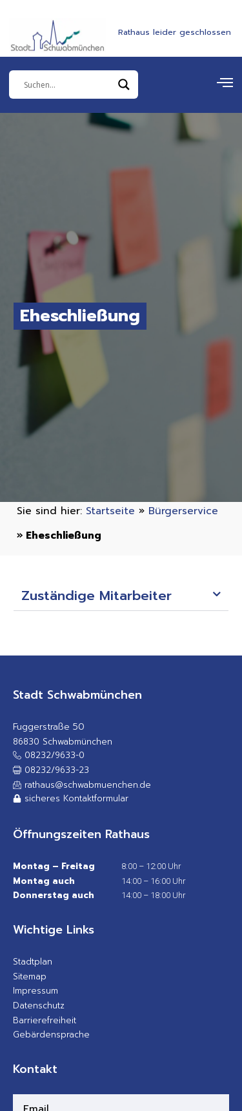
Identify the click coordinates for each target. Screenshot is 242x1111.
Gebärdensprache (51, 1034)
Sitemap (29, 976)
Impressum (35, 991)
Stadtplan (32, 962)
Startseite (110, 510)
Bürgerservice (183, 510)
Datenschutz (39, 1005)
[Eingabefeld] (68, 84)
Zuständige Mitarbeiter (96, 596)
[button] (121, 597)
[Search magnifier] (124, 84)
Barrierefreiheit (44, 1020)
